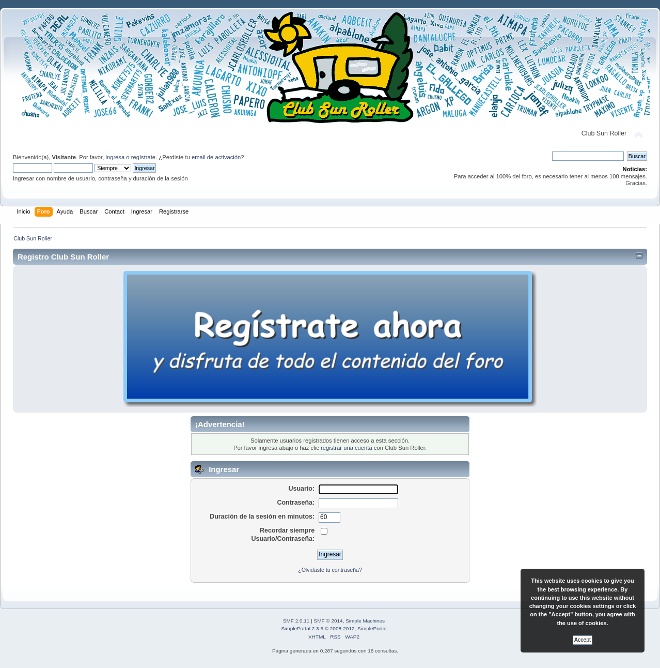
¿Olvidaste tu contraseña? (330, 570)
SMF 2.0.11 (296, 621)
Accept (582, 640)
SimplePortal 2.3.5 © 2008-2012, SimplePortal (333, 628)
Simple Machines (365, 621)
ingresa (114, 157)
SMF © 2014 (328, 621)
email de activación (216, 157)
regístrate (143, 157)
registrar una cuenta (346, 448)
